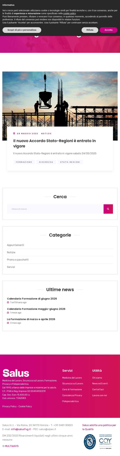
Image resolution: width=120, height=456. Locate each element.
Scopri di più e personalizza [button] (22, 450)
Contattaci (98, 389)
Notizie (46, 133)
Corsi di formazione (72, 389)
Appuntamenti (15, 245)
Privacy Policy (9, 406)
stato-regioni (70, 162)
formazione (24, 162)
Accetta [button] (108, 450)
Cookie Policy (25, 406)
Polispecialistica (70, 401)
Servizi (11, 267)
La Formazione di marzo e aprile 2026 (31, 319)
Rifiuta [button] (90, 450)
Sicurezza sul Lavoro (72, 383)
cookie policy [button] (69, 433)
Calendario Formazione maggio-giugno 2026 (36, 309)
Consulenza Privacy (72, 395)
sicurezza (46, 162)
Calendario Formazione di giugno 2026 (32, 298)
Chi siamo (97, 378)
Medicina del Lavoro (72, 378)
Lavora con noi (99, 395)
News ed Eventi (100, 383)
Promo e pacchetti (18, 259)
